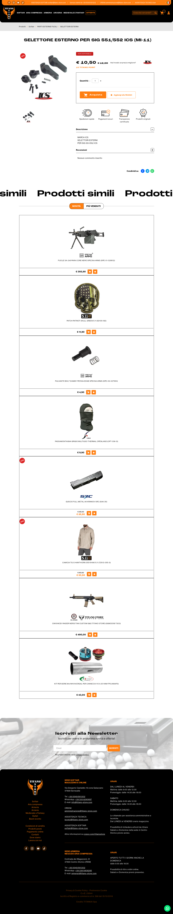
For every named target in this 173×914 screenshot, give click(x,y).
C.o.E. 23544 (87, 893)
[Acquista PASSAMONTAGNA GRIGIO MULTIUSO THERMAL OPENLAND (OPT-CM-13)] (88, 452)
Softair (21, 13)
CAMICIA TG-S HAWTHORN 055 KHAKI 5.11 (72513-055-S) (86, 562)
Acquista (93, 95)
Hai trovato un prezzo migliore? (123, 63)
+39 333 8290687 (83, 799)
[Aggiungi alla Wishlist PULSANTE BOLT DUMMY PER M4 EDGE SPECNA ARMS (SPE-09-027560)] (94, 392)
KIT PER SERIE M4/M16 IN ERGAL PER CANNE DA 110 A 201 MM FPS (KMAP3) (86, 684)
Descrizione (115, 129)
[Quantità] (95, 81)
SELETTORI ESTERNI (69, 27)
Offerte (90, 13)
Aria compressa (34, 13)
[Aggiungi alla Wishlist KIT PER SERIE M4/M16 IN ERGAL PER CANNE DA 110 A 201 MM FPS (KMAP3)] (94, 695)
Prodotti (22, 27)
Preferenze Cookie (98, 890)
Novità (76, 206)
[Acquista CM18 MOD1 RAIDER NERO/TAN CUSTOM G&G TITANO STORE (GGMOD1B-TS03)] (90, 634)
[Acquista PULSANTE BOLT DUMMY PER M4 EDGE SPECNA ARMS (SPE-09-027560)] (88, 392)
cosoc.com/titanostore (94, 834)
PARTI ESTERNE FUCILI (47, 27)
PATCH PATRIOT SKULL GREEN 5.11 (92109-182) (86, 321)
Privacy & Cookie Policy (77, 890)
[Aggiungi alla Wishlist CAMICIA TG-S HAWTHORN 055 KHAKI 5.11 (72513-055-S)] (94, 574)
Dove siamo (35, 837)
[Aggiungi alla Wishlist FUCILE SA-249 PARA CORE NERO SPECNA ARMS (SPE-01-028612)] (95, 271)
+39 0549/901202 (76, 796)
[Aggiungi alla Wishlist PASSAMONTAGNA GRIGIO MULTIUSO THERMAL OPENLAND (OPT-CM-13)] (94, 452)
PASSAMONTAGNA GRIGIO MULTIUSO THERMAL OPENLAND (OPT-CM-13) (86, 441)
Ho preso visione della (72, 754)
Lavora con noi (35, 840)
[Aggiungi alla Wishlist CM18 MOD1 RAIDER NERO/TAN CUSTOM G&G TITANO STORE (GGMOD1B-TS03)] (95, 634)
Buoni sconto (35, 819)
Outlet (35, 816)
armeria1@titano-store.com (84, 873)
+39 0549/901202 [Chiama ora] (92, 3)
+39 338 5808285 (83, 870)
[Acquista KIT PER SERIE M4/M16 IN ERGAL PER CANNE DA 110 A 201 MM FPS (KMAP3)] (89, 695)
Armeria (48, 13)
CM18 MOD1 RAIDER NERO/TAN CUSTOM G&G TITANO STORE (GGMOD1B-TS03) (86, 623)
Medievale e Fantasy (74, 13)
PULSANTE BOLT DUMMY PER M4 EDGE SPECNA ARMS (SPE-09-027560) (86, 381)
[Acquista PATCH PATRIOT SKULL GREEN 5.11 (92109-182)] (88, 332)
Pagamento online (35, 831)
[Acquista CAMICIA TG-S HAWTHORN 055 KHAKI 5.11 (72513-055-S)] (89, 574)
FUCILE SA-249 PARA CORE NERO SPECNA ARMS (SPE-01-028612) (86, 260)
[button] (168, 2)
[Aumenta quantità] (100, 81)
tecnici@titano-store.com (76, 819)
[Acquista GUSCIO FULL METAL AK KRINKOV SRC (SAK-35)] (89, 513)
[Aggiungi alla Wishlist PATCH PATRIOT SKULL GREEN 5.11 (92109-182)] (94, 332)
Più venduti (93, 206)
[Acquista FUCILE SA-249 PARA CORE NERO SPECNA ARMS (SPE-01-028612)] (90, 271)
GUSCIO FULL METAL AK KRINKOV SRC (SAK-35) (86, 502)
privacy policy (82, 754)
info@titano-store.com (81, 802)
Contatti (35, 834)
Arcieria (57, 13)
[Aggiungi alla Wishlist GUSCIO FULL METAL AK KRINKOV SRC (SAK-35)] (94, 513)
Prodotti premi (35, 829)
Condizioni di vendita (35, 826)
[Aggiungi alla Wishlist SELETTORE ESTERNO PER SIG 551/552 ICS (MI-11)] (121, 94)
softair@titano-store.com (59, 3)
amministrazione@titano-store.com (121, 3)
